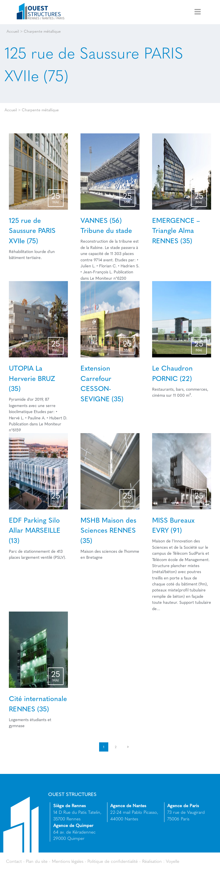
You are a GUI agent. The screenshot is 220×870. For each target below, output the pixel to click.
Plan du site (37, 861)
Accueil (13, 31)
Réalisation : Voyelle (160, 861)
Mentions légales (67, 861)
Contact (14, 861)
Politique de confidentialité (112, 861)
